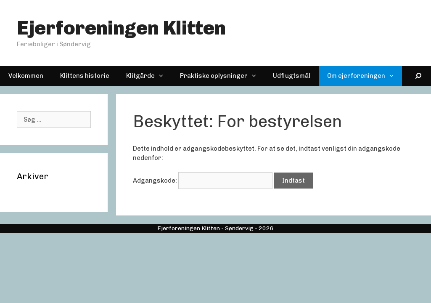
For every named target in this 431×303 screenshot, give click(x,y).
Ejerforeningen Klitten (121, 28)
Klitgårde (149, 76)
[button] (163, 76)
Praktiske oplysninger (222, 76)
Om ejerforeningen (364, 76)
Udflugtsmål (291, 76)
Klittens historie (84, 76)
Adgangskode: (202, 180)
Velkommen (25, 76)
